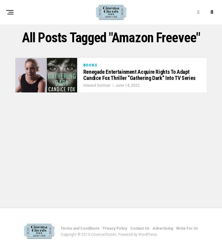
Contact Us (139, 228)
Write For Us (187, 228)
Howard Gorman (97, 85)
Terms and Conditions (80, 228)
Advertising (162, 228)
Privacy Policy (115, 228)
